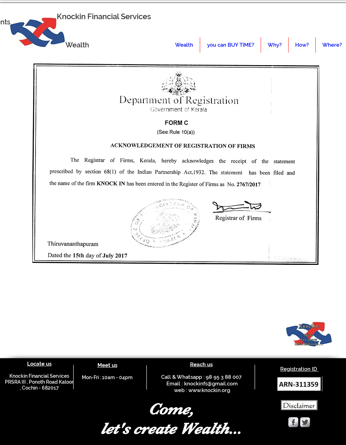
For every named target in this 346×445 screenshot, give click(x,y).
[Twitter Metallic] (305, 422)
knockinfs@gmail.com (211, 384)
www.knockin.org (209, 390)
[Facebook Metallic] (293, 422)
